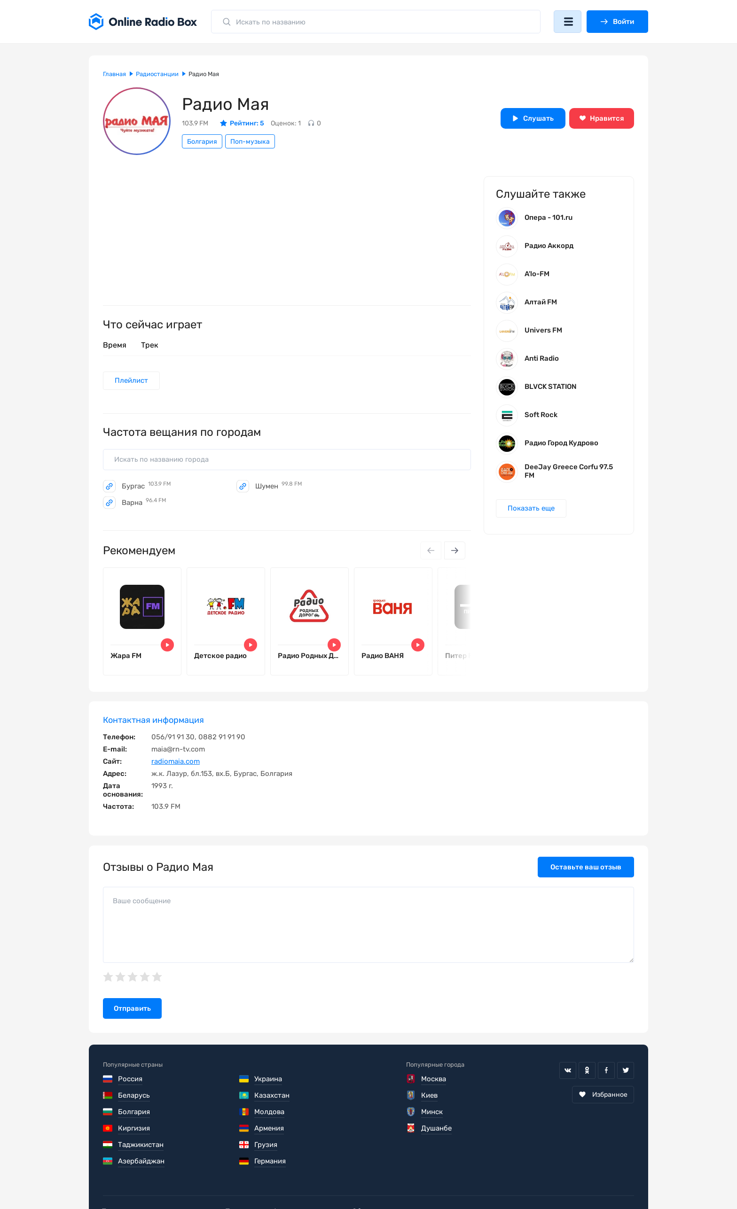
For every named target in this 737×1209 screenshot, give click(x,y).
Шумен (278, 487)
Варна (144, 503)
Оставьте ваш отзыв (585, 869)
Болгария (202, 142)
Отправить (132, 1011)
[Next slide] (454, 551)
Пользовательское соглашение (156, 1181)
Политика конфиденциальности (284, 1181)
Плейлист (132, 381)
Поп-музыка (250, 142)
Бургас (146, 487)
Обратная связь (386, 1181)
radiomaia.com (175, 764)
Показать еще (531, 509)
